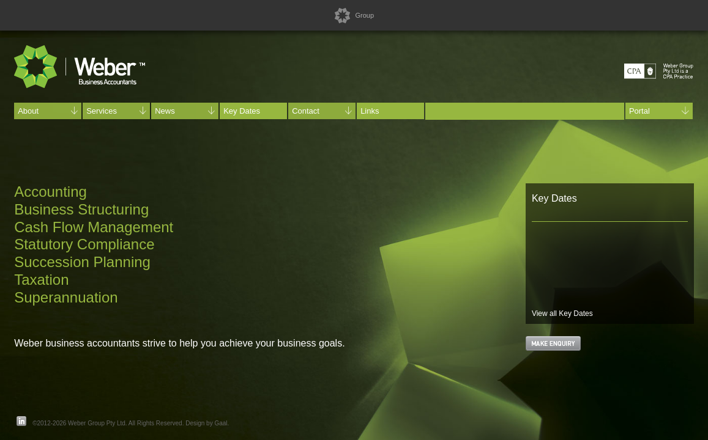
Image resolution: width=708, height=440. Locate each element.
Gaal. (221, 423)
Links (369, 111)
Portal (659, 111)
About (48, 111)
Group (364, 15)
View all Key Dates (562, 313)
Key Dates (241, 111)
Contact (322, 111)
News (185, 111)
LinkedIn (21, 421)
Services (116, 111)
